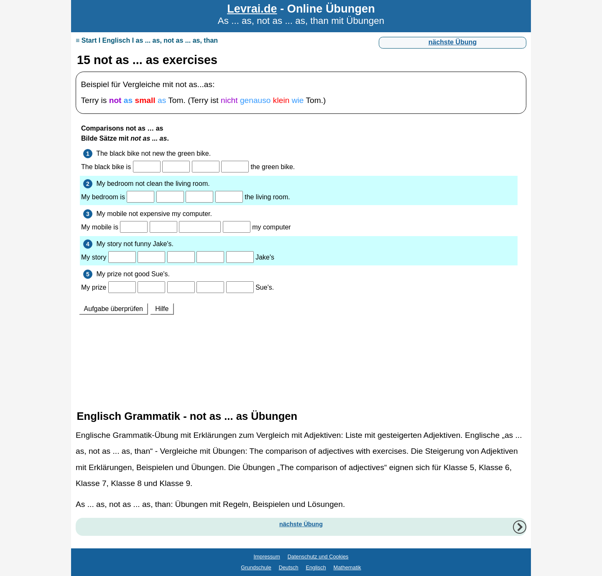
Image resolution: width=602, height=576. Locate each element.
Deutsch (288, 567)
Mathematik (347, 567)
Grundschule (256, 567)
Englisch (316, 567)
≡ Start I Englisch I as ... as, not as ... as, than (147, 40)
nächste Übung (453, 42)
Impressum (267, 556)
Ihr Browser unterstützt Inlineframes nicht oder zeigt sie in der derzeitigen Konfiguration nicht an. (301, 258)
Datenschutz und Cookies (318, 556)
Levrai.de (252, 8)
